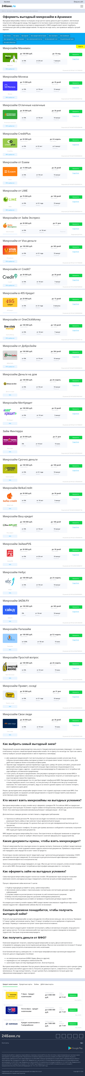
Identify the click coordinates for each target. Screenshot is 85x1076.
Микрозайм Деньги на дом (20, 374)
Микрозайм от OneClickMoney (22, 319)
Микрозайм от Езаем (16, 162)
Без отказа (7, 36)
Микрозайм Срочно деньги (20, 459)
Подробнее (75, 59)
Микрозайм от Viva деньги (19, 240)
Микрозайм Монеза (15, 76)
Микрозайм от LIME (15, 190)
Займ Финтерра (13, 431)
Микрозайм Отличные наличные (24, 105)
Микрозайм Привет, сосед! (19, 686)
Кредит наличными (10, 984)
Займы (36, 984)
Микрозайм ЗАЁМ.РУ (16, 600)
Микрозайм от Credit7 (17, 269)
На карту (16, 36)
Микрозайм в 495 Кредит (18, 293)
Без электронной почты (34, 39)
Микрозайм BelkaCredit (17, 488)
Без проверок (64, 36)
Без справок (20, 39)
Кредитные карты (25, 984)
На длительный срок (67, 39)
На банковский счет (51, 39)
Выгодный (25, 36)
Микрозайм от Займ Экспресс (21, 217)
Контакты (5, 1043)
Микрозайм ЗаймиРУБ (17, 544)
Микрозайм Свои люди (17, 714)
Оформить (75, 54)
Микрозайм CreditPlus (17, 133)
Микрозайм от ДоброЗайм (19, 346)
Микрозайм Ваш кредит (18, 516)
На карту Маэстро (9, 42)
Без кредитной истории (38, 36)
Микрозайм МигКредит (17, 402)
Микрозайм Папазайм (17, 629)
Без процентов (9, 39)
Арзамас (7, 2)
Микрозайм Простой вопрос (21, 657)
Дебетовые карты (47, 984)
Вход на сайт (78, 2)
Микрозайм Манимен (16, 48)
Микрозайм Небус (14, 572)
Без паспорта (53, 36)
